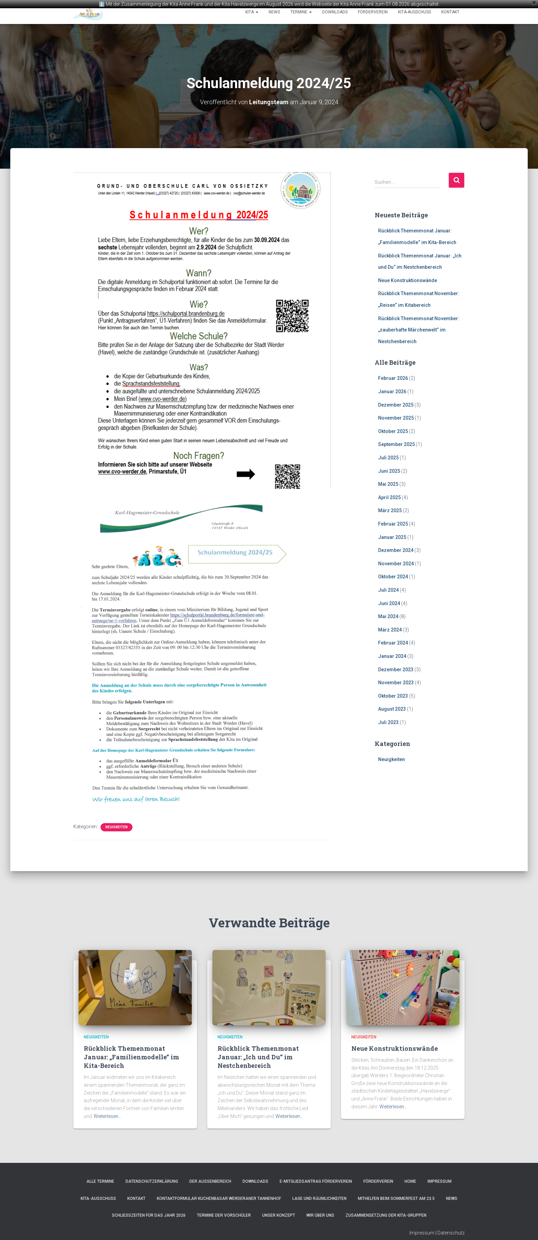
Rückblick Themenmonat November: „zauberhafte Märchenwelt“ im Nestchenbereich (418, 329)
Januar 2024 (392, 655)
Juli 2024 (388, 589)
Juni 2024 (389, 602)
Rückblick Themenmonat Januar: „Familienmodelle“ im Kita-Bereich (131, 1056)
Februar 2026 (393, 378)
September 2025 (396, 443)
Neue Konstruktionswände (407, 279)
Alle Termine (100, 1180)
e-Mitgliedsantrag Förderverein (316, 1180)
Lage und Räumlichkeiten (319, 1197)
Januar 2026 (392, 391)
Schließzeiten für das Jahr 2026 (149, 1214)
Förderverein (373, 12)
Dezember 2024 (395, 549)
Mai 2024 (388, 615)
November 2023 (396, 682)
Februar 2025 (393, 523)
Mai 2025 (388, 483)
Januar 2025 (392, 536)
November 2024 (396, 563)
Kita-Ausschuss (414, 12)
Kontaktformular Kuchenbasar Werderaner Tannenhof (219, 1197)
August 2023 (392, 708)
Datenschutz (451, 1232)
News (274, 12)
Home (410, 1180)
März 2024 (390, 629)
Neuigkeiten (116, 826)
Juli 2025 (388, 457)
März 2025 (390, 510)
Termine (301, 12)
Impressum (440, 1180)
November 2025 (396, 417)
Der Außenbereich (210, 1180)
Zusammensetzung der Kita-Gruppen (386, 1214)
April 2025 (389, 496)
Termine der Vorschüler (224, 1214)
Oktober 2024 (393, 576)
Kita (251, 12)
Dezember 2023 (395, 669)
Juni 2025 (389, 470)
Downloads (335, 12)
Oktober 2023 (393, 695)
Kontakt (450, 12)
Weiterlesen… (107, 1115)
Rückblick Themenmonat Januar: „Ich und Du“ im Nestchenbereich (258, 1056)
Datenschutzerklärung (152, 1180)
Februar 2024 (393, 642)
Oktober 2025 (393, 430)
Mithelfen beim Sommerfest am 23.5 (396, 1197)
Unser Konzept (278, 1214)
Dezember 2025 (395, 404)
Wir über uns (320, 1214)
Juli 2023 (388, 721)
